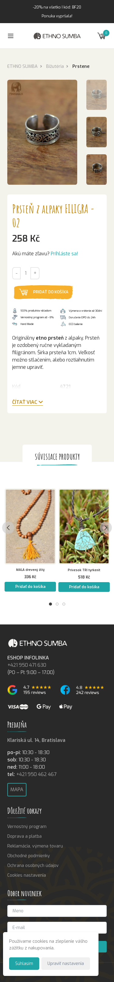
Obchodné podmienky (28, 856)
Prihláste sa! (64, 253)
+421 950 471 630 (26, 665)
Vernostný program (27, 827)
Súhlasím (24, 963)
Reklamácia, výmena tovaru (35, 846)
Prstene (80, 66)
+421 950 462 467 (36, 774)
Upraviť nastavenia (65, 963)
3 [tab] (63, 604)
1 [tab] (50, 604)
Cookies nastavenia (26, 875)
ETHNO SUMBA (22, 66)
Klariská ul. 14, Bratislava (36, 740)
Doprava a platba (24, 836)
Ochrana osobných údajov (33, 865)
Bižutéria (55, 66)
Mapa (16, 789)
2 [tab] (57, 604)
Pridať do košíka (50, 292)
